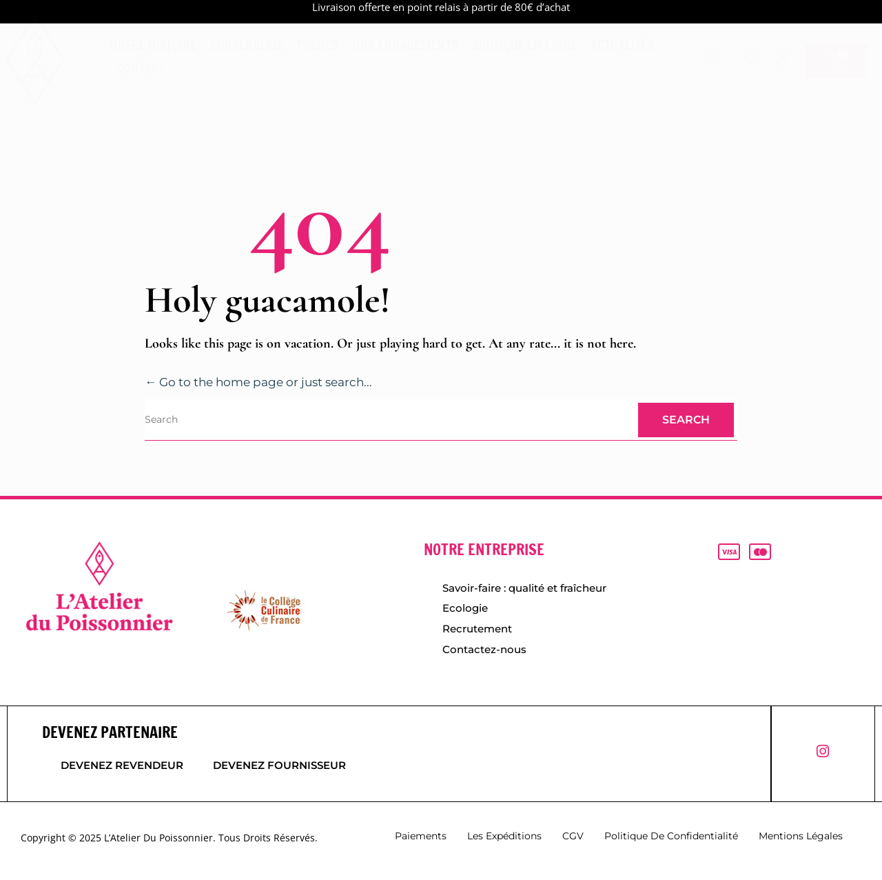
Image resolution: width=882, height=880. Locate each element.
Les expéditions (504, 839)
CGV (573, 839)
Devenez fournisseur (285, 769)
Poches (317, 44)
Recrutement (477, 630)
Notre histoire (153, 44)
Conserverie (246, 44)
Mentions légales (801, 839)
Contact (140, 68)
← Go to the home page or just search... (266, 382)
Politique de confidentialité (671, 839)
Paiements (421, 839)
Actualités (622, 44)
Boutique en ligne (524, 44)
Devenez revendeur (122, 769)
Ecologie (465, 609)
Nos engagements (405, 44)
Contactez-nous (484, 652)
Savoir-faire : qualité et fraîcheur (524, 587)
